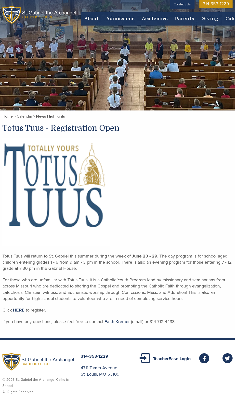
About (87, 15)
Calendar (182, 15)
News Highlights (50, 116)
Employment (204, 15)
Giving (165, 15)
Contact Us (187, 4)
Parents (149, 15)
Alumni (224, 15)
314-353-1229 (218, 4)
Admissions (106, 15)
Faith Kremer (117, 321)
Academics (129, 15)
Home (7, 116)
